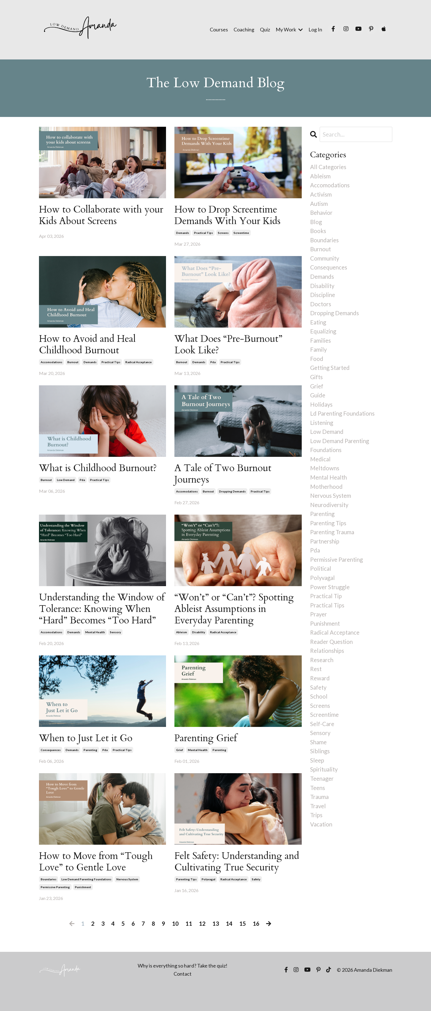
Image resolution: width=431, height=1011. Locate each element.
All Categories (328, 167)
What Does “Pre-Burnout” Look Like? (231, 346)
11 (188, 946)
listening (322, 430)
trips (316, 835)
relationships (328, 666)
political (320, 581)
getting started (331, 374)
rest (316, 685)
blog (316, 223)
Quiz (265, 29)
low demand (66, 482)
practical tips (203, 233)
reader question (332, 656)
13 (215, 946)
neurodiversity (330, 515)
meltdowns (325, 477)
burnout (73, 364)
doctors (321, 308)
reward (320, 694)
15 (242, 946)
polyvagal (208, 910)
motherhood (327, 496)
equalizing (323, 336)
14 (229, 946)
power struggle (330, 600)
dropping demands (232, 494)
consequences (51, 767)
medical (320, 468)
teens (318, 807)
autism (319, 204)
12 (202, 946)
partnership (325, 553)
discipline (323, 298)
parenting (90, 767)
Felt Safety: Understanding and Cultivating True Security (231, 886)
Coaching (244, 29)
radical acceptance (138, 364)
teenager (322, 798)
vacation (321, 845)
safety (256, 910)
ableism (181, 637)
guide (318, 402)
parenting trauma (333, 543)
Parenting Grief (208, 756)
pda (213, 364)
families (320, 345)
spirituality (324, 788)
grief (179, 767)
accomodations (51, 364)
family (318, 355)
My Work (289, 29)
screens (223, 233)
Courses (219, 29)
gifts (316, 383)
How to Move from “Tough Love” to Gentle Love (99, 880)
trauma (319, 817)
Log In (315, 29)
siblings (320, 769)
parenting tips (186, 910)
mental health (95, 649)
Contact (183, 997)
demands (182, 233)
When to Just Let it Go (88, 756)
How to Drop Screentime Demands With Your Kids (230, 216)
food (316, 364)
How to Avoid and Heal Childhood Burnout (90, 346)
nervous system (127, 898)
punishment (83, 906)
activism (321, 195)
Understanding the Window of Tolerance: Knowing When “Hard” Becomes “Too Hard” (101, 619)
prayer (319, 628)
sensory (115, 649)
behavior (322, 214)
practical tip (326, 609)
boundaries (48, 898)
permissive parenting (55, 906)
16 (256, 946)
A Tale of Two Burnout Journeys (225, 476)
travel (318, 826)
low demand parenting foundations (86, 898)
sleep (317, 779)
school (319, 713)
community (325, 261)
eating (318, 327)
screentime (241, 233)
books (318, 232)
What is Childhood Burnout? (101, 470)
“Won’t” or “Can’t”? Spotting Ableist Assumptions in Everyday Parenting (237, 613)
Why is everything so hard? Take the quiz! (182, 989)
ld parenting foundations (343, 421)
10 (175, 946)
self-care (322, 741)
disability (198, 637)
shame (319, 760)
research (322, 675)
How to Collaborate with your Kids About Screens (93, 216)
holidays (321, 411)
